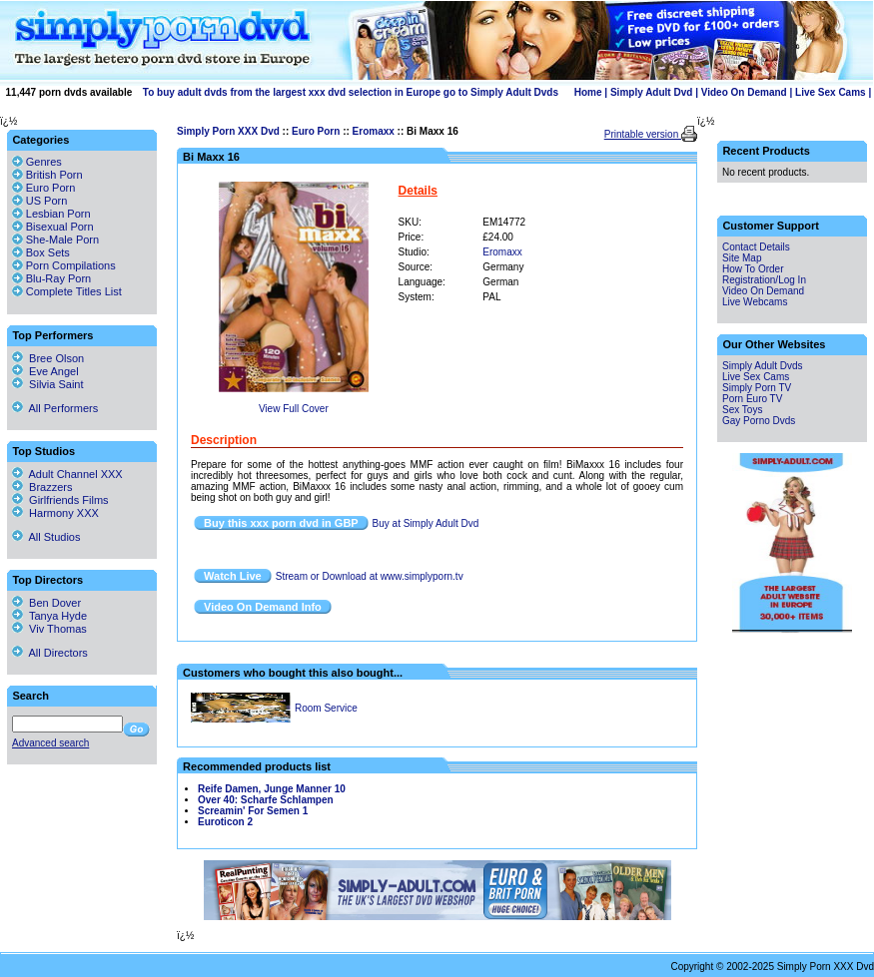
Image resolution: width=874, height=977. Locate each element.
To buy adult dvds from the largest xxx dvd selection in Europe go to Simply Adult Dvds (350, 92)
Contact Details (756, 247)
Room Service (326, 708)
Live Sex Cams (830, 92)
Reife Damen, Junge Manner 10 (272, 788)
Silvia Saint (48, 384)
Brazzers (42, 487)
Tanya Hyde (49, 616)
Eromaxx (374, 131)
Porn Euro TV (752, 398)
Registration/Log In (764, 279)
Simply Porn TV (756, 387)
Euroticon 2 (225, 821)
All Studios (46, 537)
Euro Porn (316, 131)
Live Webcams (754, 301)
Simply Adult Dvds (762, 365)
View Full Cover (294, 408)
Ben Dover (46, 603)
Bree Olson (48, 358)
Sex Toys (742, 409)
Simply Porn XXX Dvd (228, 131)
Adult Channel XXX (67, 474)
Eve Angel (45, 371)
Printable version (642, 134)
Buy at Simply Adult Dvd (426, 523)
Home (588, 92)
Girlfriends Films (60, 500)
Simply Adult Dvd (651, 92)
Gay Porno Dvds (758, 420)
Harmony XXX (55, 513)
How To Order (753, 268)
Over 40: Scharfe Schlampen (266, 799)
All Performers (55, 408)
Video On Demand (744, 92)
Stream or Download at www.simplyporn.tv (369, 576)
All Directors (50, 653)
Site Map (741, 257)
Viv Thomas (49, 629)
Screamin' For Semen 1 (253, 810)
